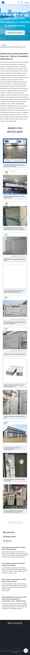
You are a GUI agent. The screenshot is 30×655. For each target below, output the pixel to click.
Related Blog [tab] (8, 532)
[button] (18, 2)
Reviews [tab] (7, 541)
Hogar (4, 45)
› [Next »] (21, 522)
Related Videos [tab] (9, 537)
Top (26, 650)
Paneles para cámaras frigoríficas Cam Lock (13, 47)
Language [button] (26, 2)
